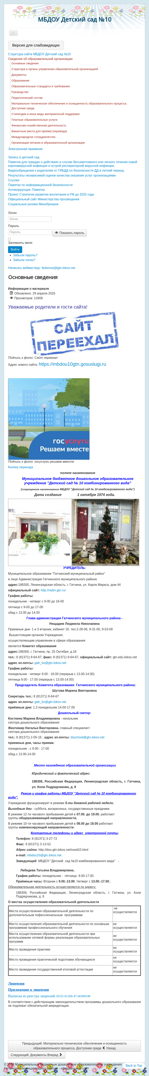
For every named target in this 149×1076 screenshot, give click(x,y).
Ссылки (13, 180)
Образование (20, 80)
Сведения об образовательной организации (40, 59)
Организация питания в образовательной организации (48, 142)
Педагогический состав (26, 97)
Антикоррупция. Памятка (26, 189)
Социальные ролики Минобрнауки (33, 204)
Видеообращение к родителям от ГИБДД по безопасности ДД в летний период (66, 170)
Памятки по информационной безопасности (40, 185)
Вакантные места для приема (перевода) (39, 131)
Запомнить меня (20, 242)
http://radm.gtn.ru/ (53, 590)
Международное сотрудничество (33, 137)
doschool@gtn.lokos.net (87, 737)
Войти (15, 249)
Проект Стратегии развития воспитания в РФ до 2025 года (51, 194)
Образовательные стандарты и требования (40, 86)
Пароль (13, 226)
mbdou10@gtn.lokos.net (44, 855)
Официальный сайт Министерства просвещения (43, 199)
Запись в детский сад (23, 157)
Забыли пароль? (25, 255)
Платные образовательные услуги (34, 119)
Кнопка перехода (20, 467)
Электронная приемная (25, 149)
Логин (12, 213)
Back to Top (134, 1065)
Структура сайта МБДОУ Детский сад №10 (39, 54)
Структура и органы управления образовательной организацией (54, 69)
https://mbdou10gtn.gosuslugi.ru (72, 364)
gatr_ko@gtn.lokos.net (50, 663)
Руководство (19, 92)
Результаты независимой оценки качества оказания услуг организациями (62, 175)
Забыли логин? (24, 260)
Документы (18, 74)
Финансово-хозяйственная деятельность (38, 125)
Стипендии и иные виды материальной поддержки (45, 114)
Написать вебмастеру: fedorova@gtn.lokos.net (41, 268)
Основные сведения (25, 63)
